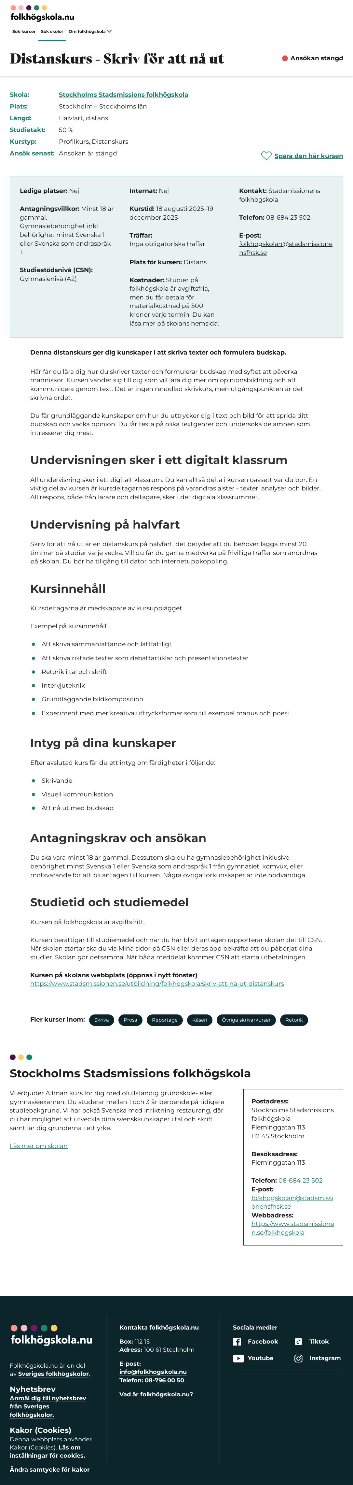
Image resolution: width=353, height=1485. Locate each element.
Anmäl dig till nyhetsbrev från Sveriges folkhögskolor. (48, 1406)
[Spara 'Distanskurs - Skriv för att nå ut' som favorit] (302, 156)
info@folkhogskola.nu (153, 1372)
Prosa (130, 1020)
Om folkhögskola (90, 31)
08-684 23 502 (288, 217)
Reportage (165, 1020)
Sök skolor (52, 31)
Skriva (101, 1020)
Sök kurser (24, 31)
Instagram (317, 1358)
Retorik (294, 1020)
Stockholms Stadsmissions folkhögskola (123, 94)
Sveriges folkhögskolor (53, 1373)
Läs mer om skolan (39, 1146)
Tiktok (311, 1342)
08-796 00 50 (164, 1380)
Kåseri (199, 1020)
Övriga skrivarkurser (246, 1020)
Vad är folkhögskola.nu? (156, 1394)
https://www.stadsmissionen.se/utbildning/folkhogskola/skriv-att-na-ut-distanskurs (157, 983)
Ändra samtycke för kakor (50, 1469)
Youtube (253, 1358)
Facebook (255, 1342)
